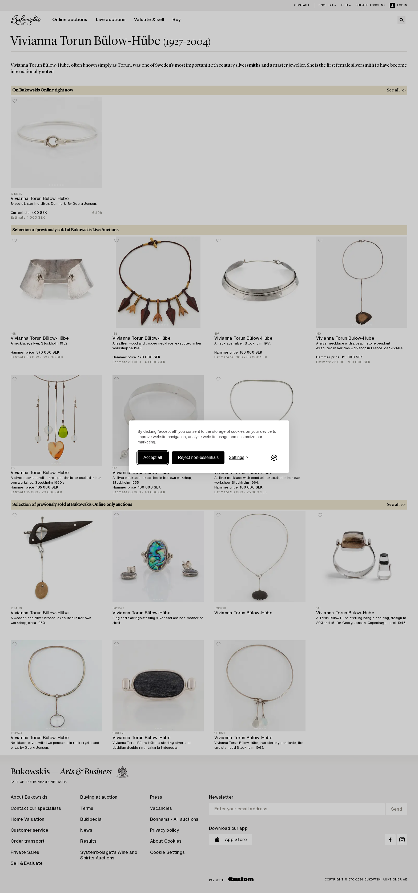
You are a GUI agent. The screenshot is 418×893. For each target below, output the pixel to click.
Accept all (152, 457)
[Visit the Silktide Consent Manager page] (274, 457)
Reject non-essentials (198, 457)
